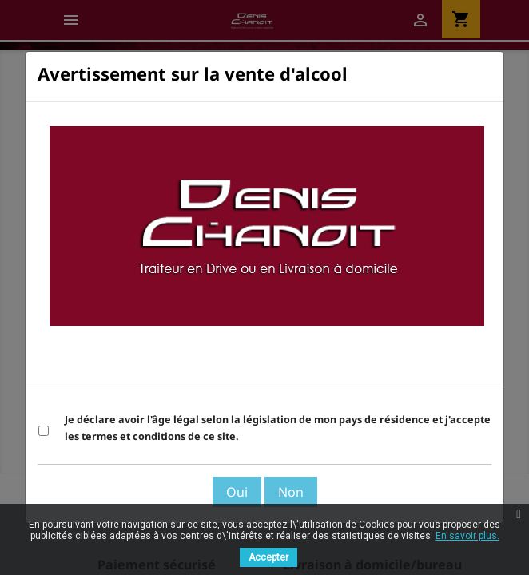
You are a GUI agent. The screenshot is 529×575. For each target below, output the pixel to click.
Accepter (268, 557)
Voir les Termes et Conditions (403, 366)
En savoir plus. (467, 535)
